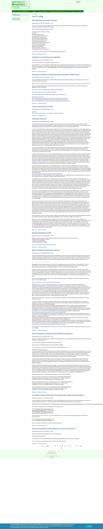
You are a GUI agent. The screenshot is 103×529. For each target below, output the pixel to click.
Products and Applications (23, 11)
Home (14, 11)
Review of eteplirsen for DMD (41, 233)
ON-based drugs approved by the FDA (44, 20)
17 (71, 445)
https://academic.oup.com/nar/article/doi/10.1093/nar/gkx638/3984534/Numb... (50, 347)
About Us (74, 11)
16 (69, 445)
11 (57, 445)
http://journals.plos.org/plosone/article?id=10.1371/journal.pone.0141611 (49, 312)
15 (67, 445)
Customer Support (43, 11)
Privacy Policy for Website (55, 524)
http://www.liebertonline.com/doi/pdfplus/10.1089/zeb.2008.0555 (47, 173)
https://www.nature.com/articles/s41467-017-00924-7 (44, 92)
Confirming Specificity (39, 118)
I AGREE (89, 526)
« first (42, 445)
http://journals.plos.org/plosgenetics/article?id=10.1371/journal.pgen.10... (49, 324)
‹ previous (47, 445)
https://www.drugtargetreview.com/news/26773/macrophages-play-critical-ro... (50, 99)
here (18, 527)
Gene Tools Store (17, 19)
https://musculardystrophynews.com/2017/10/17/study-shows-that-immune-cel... (51, 100)
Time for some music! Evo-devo (42, 106)
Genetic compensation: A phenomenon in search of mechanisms (53, 428)
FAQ (69, 11)
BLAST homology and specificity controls (46, 250)
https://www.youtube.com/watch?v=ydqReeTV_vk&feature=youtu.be (47, 113)
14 (64, 445)
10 (55, 445)
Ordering (34, 11)
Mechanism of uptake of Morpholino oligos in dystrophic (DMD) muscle (55, 74)
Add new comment (42, 54)
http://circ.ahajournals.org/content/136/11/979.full (44, 244)
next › (77, 445)
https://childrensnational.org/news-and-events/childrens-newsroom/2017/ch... (50, 98)
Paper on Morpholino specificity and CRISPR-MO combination (46, 282)
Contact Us (80, 11)
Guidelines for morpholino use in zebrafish (46, 57)
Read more (34, 54)
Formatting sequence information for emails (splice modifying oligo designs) (58, 395)
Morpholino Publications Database (58, 11)
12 (59, 445)
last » (81, 445)
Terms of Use (66, 524)
